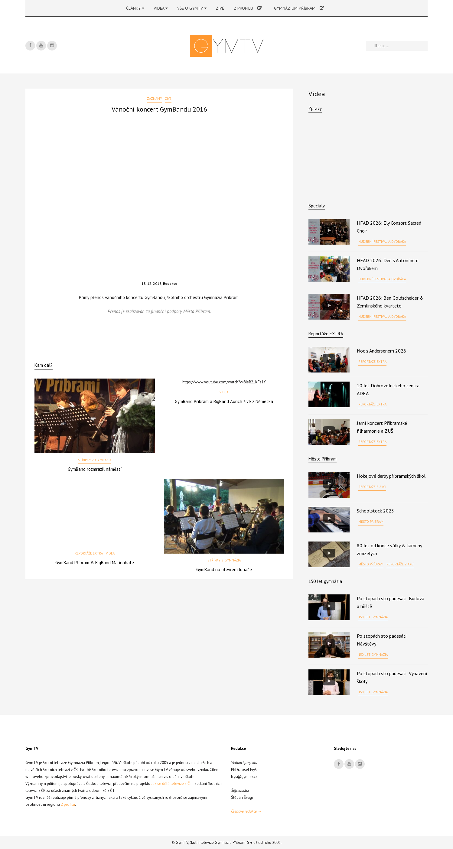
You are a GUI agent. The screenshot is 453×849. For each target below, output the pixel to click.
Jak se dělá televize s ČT (171, 783)
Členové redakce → (246, 811)
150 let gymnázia (373, 617)
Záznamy (154, 98)
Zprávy (315, 108)
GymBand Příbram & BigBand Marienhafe (94, 562)
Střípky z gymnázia (94, 460)
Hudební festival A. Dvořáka (382, 241)
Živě (220, 8)
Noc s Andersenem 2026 (381, 351)
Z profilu (248, 8)
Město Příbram (322, 459)
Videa (161, 8)
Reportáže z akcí (372, 487)
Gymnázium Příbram (299, 8)
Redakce (170, 283)
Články (135, 8)
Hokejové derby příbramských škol (391, 476)
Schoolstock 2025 (375, 511)
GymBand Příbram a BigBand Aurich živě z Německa (224, 401)
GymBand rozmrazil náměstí (95, 469)
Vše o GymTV (192, 8)
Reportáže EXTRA (89, 553)
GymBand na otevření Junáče (224, 569)
